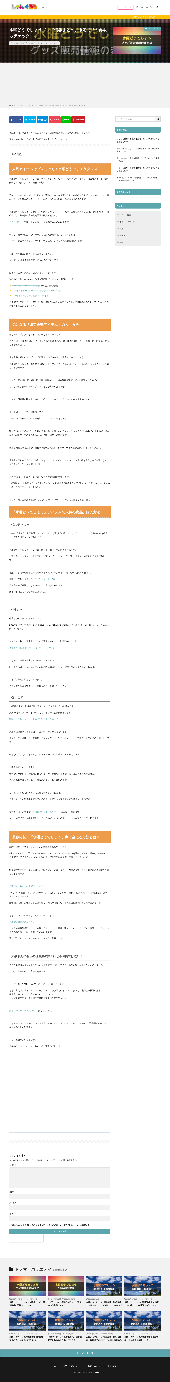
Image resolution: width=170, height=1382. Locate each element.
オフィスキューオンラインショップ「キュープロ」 (36, 290)
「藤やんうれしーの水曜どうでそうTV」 (28, 886)
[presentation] (26, 1238)
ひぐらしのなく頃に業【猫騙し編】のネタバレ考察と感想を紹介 (138, 169)
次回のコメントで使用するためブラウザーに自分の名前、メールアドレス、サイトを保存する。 (51, 1225)
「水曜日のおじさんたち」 (22, 921)
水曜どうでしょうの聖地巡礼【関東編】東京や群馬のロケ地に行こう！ (66, 1338)
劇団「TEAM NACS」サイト (23, 1010)
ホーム (45, 7)
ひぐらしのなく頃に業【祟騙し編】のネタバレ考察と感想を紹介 (138, 140)
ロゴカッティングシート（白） (41, 579)
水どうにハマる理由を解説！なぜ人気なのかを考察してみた (138, 159)
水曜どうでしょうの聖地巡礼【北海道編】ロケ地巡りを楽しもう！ (141, 1338)
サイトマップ (109, 1366)
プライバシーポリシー (74, 1366)
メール (12, 1203)
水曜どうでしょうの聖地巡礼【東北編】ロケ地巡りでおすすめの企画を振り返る (104, 1338)
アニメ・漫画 (125, 215)
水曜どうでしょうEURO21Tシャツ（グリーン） (32, 647)
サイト (12, 1214)
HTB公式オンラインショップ (26, 285)
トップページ (126, 7)
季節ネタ (123, 235)
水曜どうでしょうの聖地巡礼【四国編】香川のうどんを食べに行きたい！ (27, 1338)
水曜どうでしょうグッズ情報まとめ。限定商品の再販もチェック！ (63, 105)
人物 (122, 228)
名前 (11, 1192)
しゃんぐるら (93, 1372)
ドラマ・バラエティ (50, 43)
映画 (122, 242)
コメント (13, 1165)
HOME (14, 105)
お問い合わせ (94, 1366)
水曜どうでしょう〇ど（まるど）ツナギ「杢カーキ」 (34, 719)
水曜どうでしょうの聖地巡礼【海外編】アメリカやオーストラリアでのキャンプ (104, 1303)
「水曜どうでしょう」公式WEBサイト (30, 295)
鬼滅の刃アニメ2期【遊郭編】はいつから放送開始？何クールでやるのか (137, 178)
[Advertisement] (85, 84)
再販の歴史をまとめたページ (46, 811)
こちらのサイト (16, 221)
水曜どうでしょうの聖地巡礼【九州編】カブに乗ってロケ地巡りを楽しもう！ (142, 1303)
